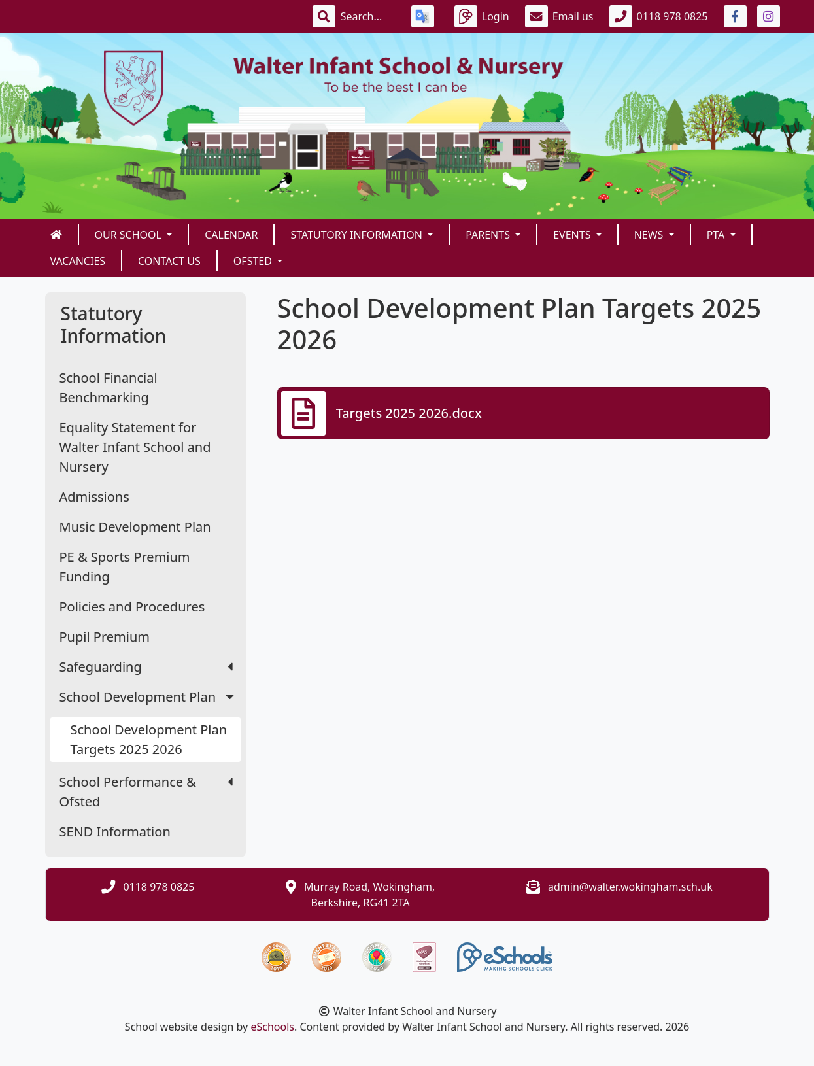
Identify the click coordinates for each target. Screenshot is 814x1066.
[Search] (368, 16)
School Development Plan (148, 697)
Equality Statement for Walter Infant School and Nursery (135, 447)
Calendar (231, 235)
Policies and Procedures (132, 606)
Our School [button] (130, 235)
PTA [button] (717, 235)
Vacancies (78, 261)
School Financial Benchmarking (108, 387)
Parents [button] (489, 235)
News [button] (650, 235)
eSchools (272, 1027)
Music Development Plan (135, 527)
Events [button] (573, 235)
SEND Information (115, 831)
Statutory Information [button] (357, 235)
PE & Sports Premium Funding (124, 566)
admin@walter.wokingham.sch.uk (630, 887)
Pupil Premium (104, 636)
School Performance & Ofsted (146, 791)
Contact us (169, 261)
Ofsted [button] (254, 261)
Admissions (94, 497)
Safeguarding (146, 667)
